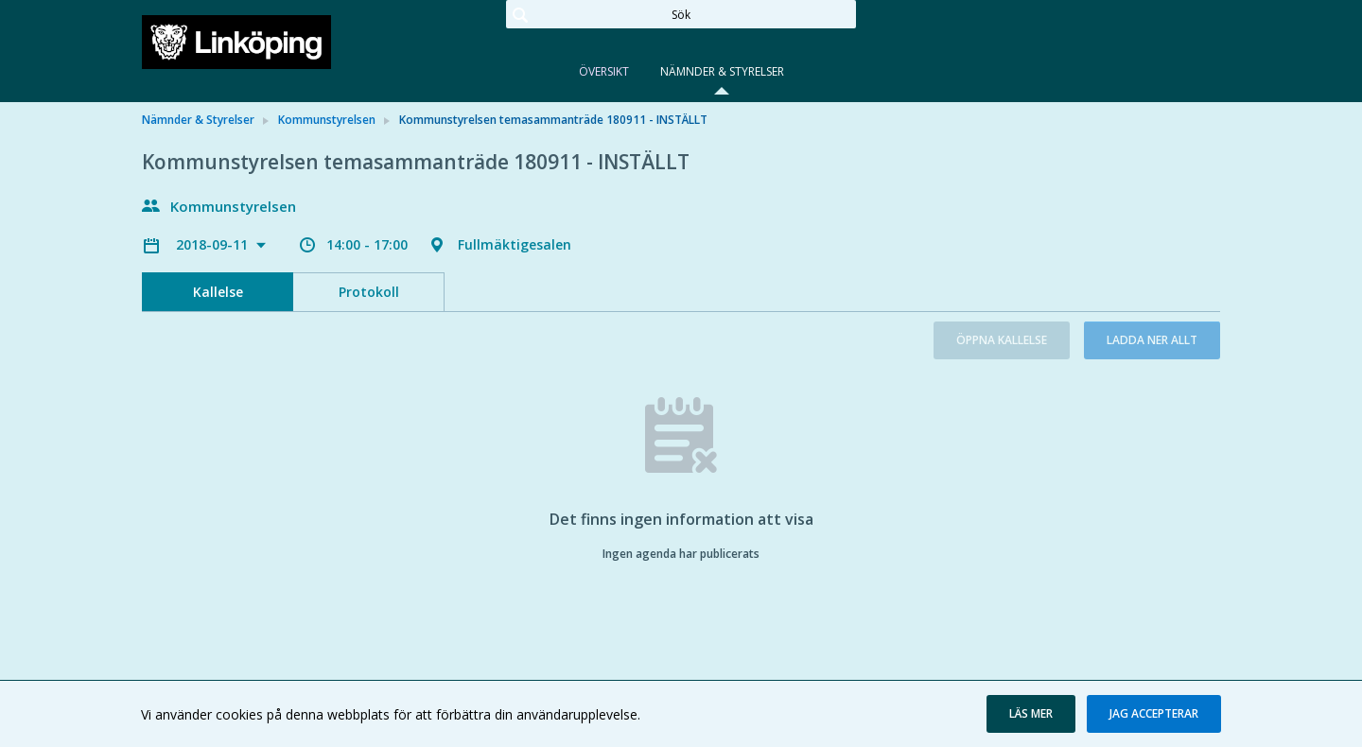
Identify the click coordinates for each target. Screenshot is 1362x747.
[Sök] (681, 14)
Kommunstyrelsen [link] (326, 120)
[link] (236, 41)
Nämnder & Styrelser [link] (198, 120)
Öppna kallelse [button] (1001, 340)
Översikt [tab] (604, 71)
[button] (1031, 714)
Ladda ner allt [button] (1152, 340)
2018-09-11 (214, 244)
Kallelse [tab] (218, 292)
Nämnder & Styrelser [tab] (722, 71)
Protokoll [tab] (369, 292)
